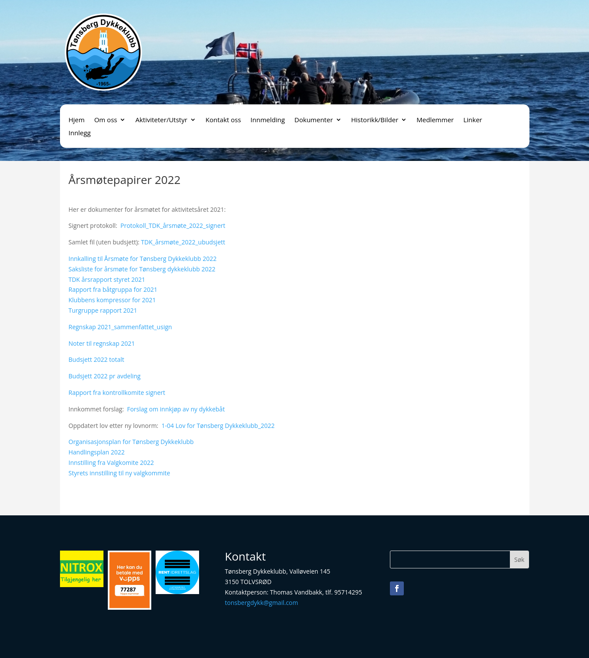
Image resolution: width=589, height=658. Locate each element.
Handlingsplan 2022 (97, 452)
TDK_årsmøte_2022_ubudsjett (183, 242)
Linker (472, 120)
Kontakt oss (223, 120)
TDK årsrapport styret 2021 (107, 279)
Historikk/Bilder (375, 120)
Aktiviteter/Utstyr (161, 120)
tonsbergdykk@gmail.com (261, 602)
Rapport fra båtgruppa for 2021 (113, 289)
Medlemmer (435, 120)
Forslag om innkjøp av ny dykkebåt (176, 409)
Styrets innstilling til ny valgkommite (119, 473)
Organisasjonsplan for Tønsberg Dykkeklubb (131, 442)
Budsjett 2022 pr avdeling (105, 376)
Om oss (105, 120)
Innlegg (80, 133)
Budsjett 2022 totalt (96, 359)
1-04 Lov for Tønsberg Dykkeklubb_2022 (218, 425)
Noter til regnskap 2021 (102, 343)
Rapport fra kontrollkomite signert (117, 392)
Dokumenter (313, 120)
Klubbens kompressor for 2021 (112, 300)
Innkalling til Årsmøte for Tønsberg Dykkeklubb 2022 (143, 258)
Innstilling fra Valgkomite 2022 (111, 462)
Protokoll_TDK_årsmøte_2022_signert (172, 225)
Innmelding (267, 120)
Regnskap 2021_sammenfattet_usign (120, 327)
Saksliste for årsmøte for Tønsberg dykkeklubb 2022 (142, 269)
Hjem (77, 120)
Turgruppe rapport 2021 (103, 310)
